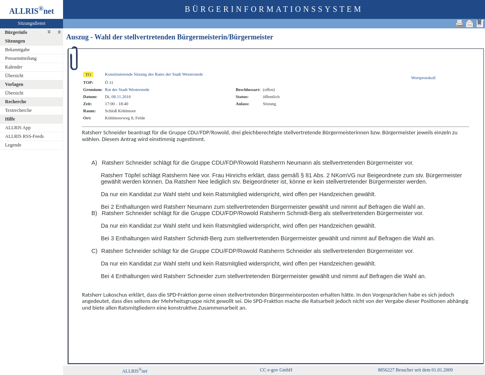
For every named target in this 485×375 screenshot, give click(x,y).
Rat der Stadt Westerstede (127, 89)
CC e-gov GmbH (276, 370)
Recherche (15, 101)
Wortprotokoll (423, 77)
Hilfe (10, 119)
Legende (13, 145)
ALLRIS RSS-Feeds (24, 136)
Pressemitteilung (21, 58)
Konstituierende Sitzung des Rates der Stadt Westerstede (154, 74)
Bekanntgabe (17, 49)
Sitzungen (15, 41)
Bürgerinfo (16, 32)
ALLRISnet (134, 371)
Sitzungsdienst (31, 23)
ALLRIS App (18, 127)
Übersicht (14, 75)
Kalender (13, 67)
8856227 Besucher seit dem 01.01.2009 (415, 370)
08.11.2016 (121, 96)
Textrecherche (18, 110)
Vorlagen (14, 84)
